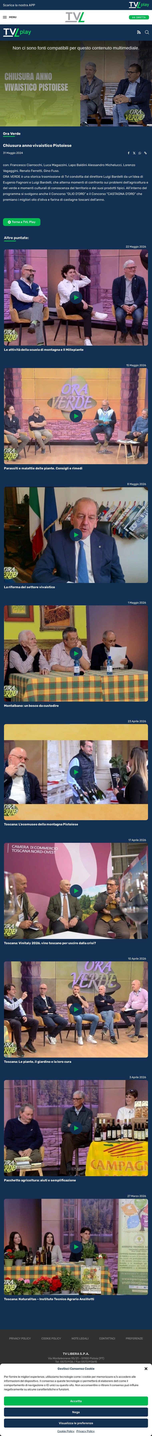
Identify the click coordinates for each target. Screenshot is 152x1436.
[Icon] (76, 297)
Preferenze (134, 1338)
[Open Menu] (5, 17)
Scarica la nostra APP (19, 5)
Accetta (76, 1401)
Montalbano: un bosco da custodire (31, 706)
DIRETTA (141, 17)
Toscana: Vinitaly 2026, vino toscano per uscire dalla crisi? (50, 943)
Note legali (80, 1338)
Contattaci (107, 1338)
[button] (146, 1369)
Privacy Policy (85, 1431)
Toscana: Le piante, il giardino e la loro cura (37, 1062)
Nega (76, 1412)
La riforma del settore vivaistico (29, 587)
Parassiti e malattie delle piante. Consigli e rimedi (43, 468)
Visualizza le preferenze (76, 1423)
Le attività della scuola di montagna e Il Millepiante (44, 350)
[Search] (147, 32)
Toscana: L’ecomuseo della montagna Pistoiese (41, 824)
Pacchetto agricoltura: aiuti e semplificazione (40, 1180)
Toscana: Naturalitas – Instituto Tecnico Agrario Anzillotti (49, 1299)
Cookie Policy (65, 1431)
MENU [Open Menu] (11, 17)
